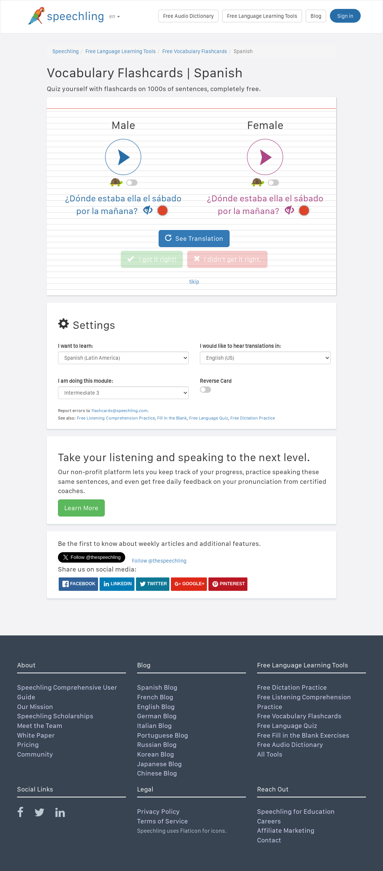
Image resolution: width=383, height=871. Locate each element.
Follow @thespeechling (159, 561)
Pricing (28, 744)
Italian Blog (154, 725)
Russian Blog (156, 744)
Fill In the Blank (172, 418)
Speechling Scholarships (55, 716)
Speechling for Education (296, 811)
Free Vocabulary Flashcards (194, 51)
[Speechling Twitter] (44, 814)
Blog (316, 16)
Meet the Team (39, 725)
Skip (194, 282)
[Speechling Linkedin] (64, 814)
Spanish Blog (157, 687)
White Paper (36, 735)
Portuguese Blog (162, 735)
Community (35, 754)
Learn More (81, 508)
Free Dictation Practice (252, 418)
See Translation (194, 238)
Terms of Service (162, 821)
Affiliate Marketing (285, 830)
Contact (269, 840)
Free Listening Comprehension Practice (116, 418)
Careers (269, 821)
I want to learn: (75, 346)
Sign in (345, 16)
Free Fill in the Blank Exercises (303, 735)
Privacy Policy (158, 811)
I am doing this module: (85, 381)
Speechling (65, 51)
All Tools (269, 754)
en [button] (114, 16)
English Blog (156, 706)
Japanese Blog (159, 764)
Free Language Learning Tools (262, 16)
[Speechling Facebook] (25, 814)
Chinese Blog (157, 773)
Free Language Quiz (208, 418)
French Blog (155, 697)
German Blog (156, 716)
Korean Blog (155, 754)
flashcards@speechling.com (119, 410)
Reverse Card (215, 381)
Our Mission (35, 706)
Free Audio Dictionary (188, 16)
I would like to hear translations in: (240, 346)
